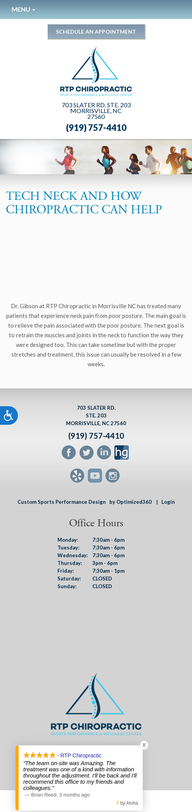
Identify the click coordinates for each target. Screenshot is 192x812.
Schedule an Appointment (96, 31)
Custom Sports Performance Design (61, 502)
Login (168, 502)
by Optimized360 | (133, 502)
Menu (23, 9)
